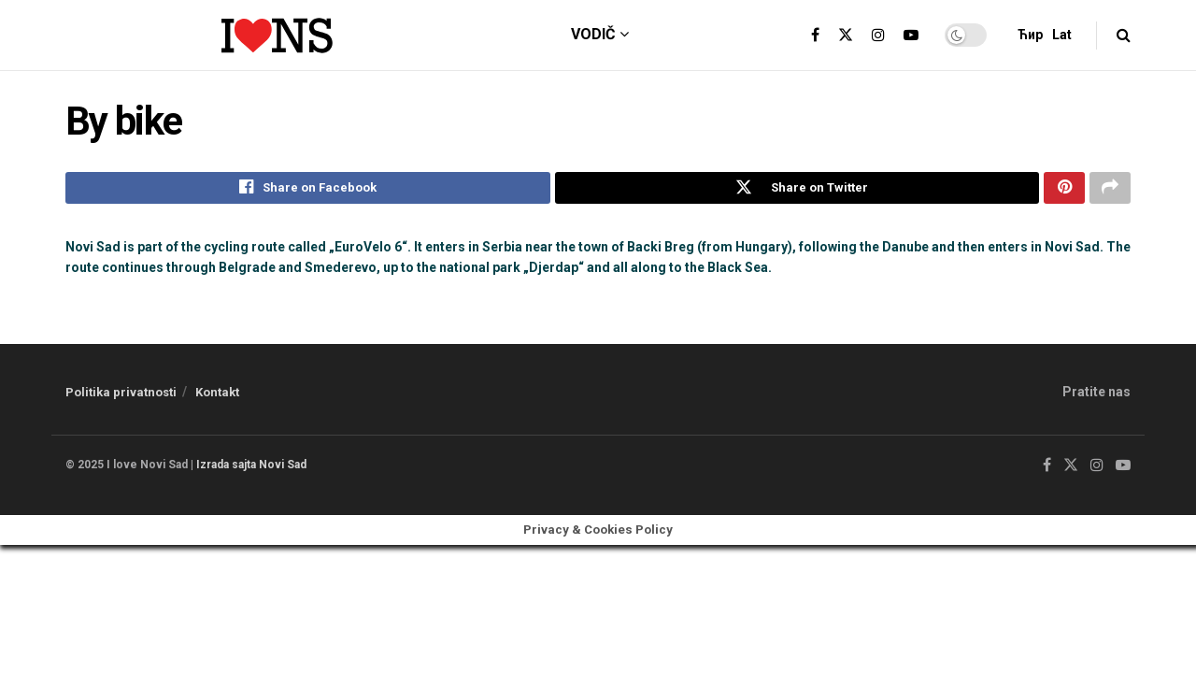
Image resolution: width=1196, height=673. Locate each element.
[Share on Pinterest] (1064, 190)
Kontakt (217, 396)
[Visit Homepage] (276, 35)
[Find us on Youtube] (1123, 469)
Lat (1062, 34)
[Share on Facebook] (307, 190)
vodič (593, 34)
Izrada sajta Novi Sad (251, 468)
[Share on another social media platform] (1110, 190)
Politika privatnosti (121, 396)
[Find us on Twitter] (1070, 469)
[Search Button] (1124, 35)
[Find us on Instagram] (1096, 469)
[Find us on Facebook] (1047, 469)
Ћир (1030, 34)
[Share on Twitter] (797, 190)
